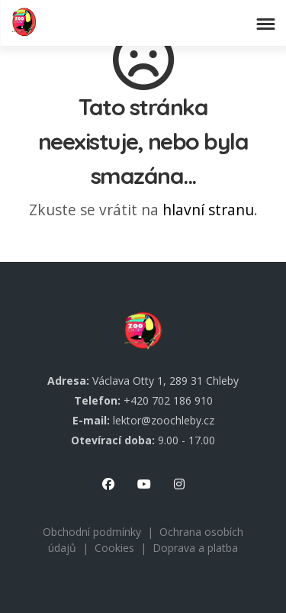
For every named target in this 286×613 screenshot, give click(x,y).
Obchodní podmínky (92, 531)
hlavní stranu (208, 209)
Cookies (114, 547)
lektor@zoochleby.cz (163, 420)
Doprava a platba (195, 547)
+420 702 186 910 (168, 400)
